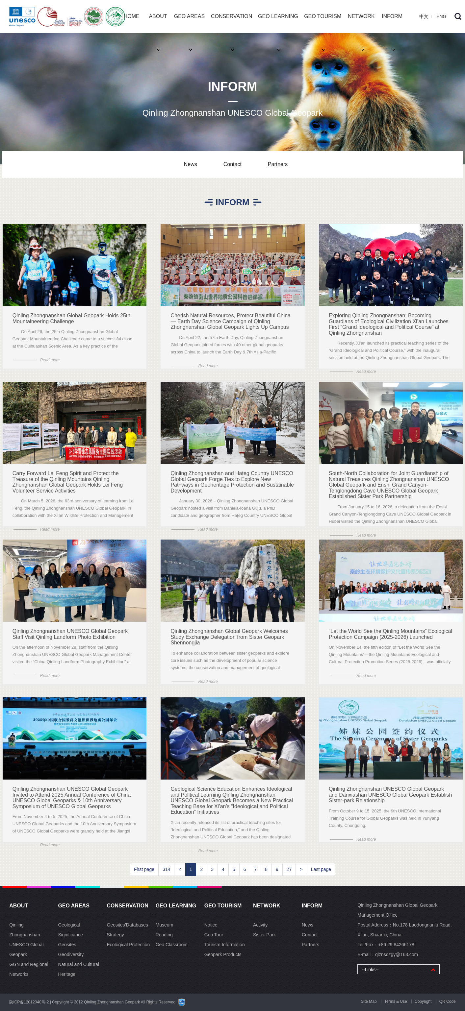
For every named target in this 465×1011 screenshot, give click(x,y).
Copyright (423, 1001)
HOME (132, 16)
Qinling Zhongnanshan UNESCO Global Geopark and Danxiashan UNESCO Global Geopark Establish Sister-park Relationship (390, 800)
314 (166, 869)
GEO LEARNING (278, 23)
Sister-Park (264, 934)
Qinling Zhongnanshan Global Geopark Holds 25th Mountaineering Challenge (71, 324)
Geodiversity (71, 954)
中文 (423, 16)
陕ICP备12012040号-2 (29, 1002)
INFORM (392, 23)
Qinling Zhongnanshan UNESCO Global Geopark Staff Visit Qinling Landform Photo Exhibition (70, 639)
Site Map (368, 1001)
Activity (260, 924)
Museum (164, 924)
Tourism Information (224, 944)
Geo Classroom (172, 944)
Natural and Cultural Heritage (78, 969)
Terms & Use (395, 1001)
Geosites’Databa (127, 924)
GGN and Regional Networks (28, 969)
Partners (278, 164)
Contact (232, 164)
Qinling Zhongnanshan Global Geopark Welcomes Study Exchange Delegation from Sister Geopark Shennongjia (229, 642)
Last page (321, 869)
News (190, 164)
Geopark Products (223, 954)
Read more (50, 365)
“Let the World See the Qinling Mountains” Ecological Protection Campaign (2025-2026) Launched (390, 639)
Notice (211, 924)
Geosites (67, 944)
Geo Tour (213, 934)
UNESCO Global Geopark (26, 949)
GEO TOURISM (322, 23)
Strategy (115, 934)
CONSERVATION (231, 23)
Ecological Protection (128, 944)
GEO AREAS (189, 23)
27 (289, 869)
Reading (164, 934)
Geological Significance (70, 929)
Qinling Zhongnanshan (24, 929)
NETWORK (361, 23)
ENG (441, 16)
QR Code (447, 1001)
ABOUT (158, 23)
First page (144, 869)
